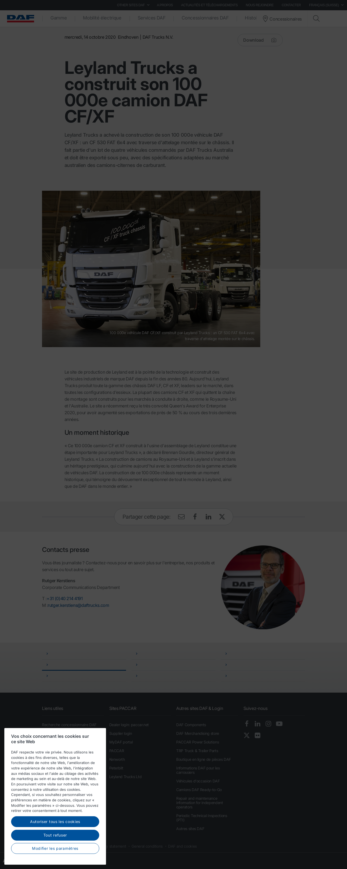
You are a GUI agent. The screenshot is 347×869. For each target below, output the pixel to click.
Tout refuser (55, 853)
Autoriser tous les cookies (55, 840)
